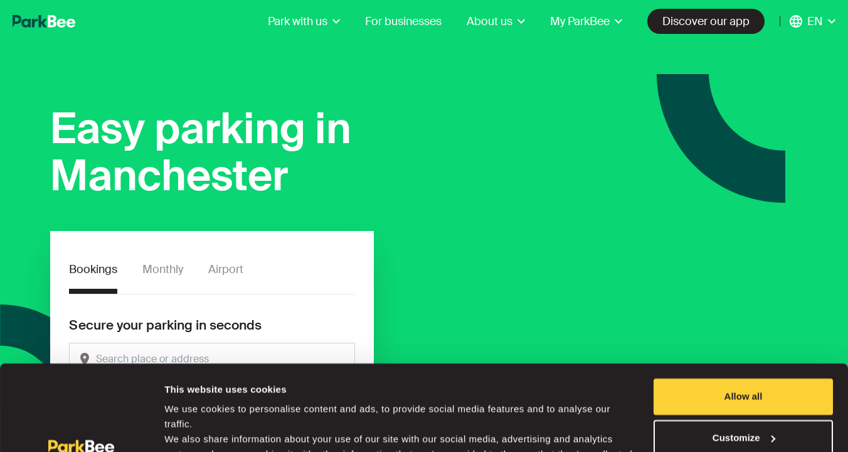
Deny (743, 402)
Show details (193, 427)
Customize (744, 360)
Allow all (743, 320)
